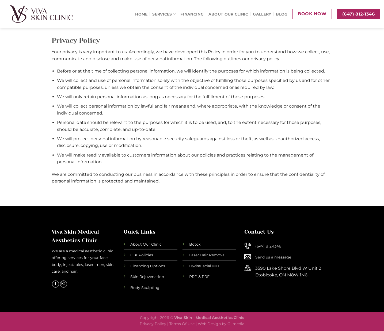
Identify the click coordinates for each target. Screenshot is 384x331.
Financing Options (147, 266)
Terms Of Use (182, 323)
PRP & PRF (199, 276)
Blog (281, 14)
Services (164, 14)
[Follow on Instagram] (63, 284)
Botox (194, 244)
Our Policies (141, 255)
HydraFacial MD (204, 266)
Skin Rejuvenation (147, 276)
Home (141, 14)
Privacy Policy (153, 323)
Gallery (262, 14)
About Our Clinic (228, 14)
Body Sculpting (144, 287)
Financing (192, 14)
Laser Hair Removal (207, 255)
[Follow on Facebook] (55, 284)
